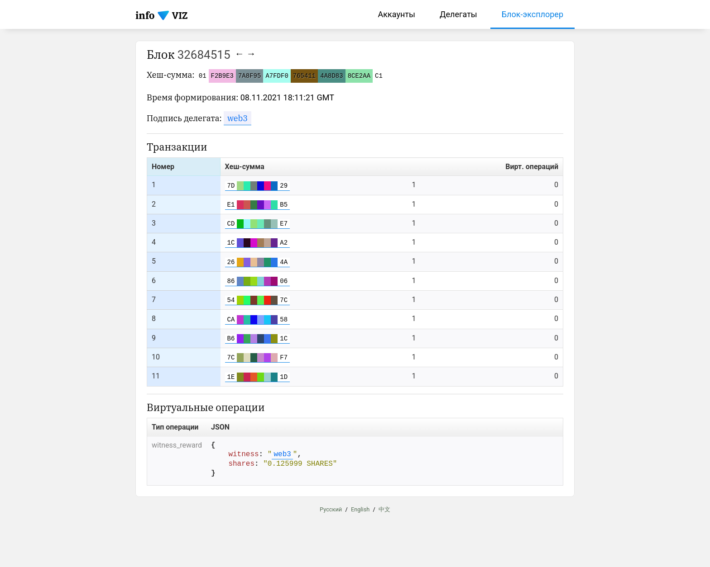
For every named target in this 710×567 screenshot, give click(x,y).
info (145, 15)
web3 (237, 118)
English (360, 517)
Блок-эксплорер (532, 14)
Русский (331, 517)
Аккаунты (396, 14)
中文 (384, 517)
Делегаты (458, 14)
